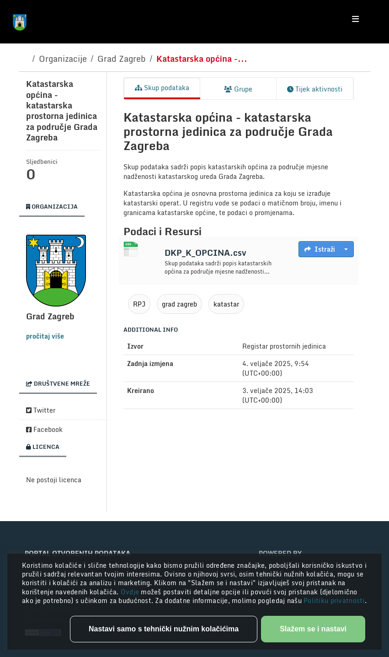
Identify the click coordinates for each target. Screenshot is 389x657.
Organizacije (63, 58)
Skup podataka (162, 87)
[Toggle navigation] (355, 19)
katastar (226, 304)
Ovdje (131, 592)
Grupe (238, 89)
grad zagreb (179, 304)
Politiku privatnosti (334, 600)
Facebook (44, 429)
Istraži (319, 249)
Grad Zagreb (121, 58)
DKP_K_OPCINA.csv (205, 252)
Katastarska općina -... (201, 58)
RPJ (139, 304)
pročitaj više (45, 336)
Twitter (40, 410)
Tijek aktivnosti (314, 89)
